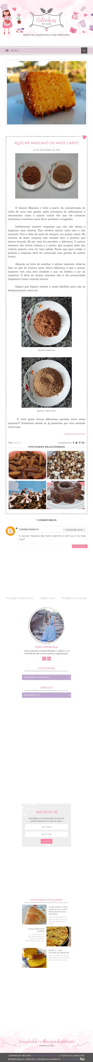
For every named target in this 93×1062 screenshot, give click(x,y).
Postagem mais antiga (74, 598)
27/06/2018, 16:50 (74, 530)
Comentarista (28, 529)
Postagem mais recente (19, 598)
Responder (80, 546)
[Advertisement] (46, 750)
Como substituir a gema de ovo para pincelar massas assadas (58, 910)
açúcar (17, 442)
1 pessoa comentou (74, 434)
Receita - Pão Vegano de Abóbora (59, 951)
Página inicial (47, 598)
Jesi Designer (73, 1059)
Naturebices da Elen (45, 1055)
